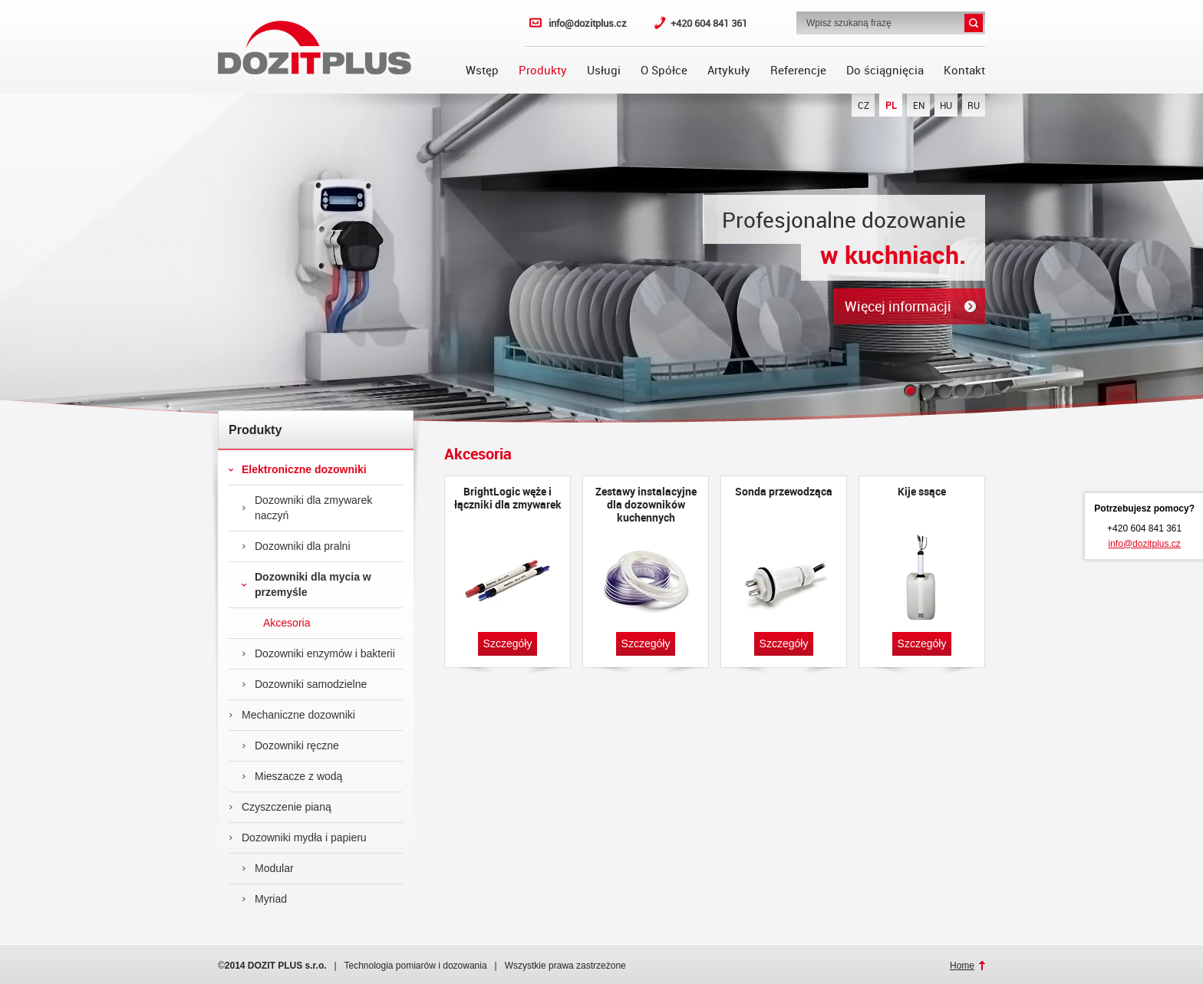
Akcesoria (276, 623)
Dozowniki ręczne (290, 745)
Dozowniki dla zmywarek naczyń (307, 508)
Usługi (604, 69)
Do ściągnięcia (885, 69)
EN (918, 105)
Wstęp (482, 69)
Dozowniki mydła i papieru (298, 837)
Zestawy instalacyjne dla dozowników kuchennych (646, 504)
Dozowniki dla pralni (296, 546)
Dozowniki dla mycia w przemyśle (306, 584)
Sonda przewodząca (783, 492)
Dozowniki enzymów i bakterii (318, 653)
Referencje (798, 69)
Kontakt (964, 69)
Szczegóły (507, 643)
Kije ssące (922, 492)
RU (973, 105)
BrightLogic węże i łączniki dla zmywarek (508, 498)
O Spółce (664, 69)
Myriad (264, 899)
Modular (268, 868)
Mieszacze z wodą (292, 776)
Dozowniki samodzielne (304, 684)
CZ (863, 105)
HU (946, 105)
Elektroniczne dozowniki (298, 469)
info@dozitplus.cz (588, 23)
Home (962, 965)
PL (891, 105)
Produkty (543, 69)
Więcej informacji (898, 306)
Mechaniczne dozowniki (292, 715)
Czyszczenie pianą (280, 807)
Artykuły (728, 69)
